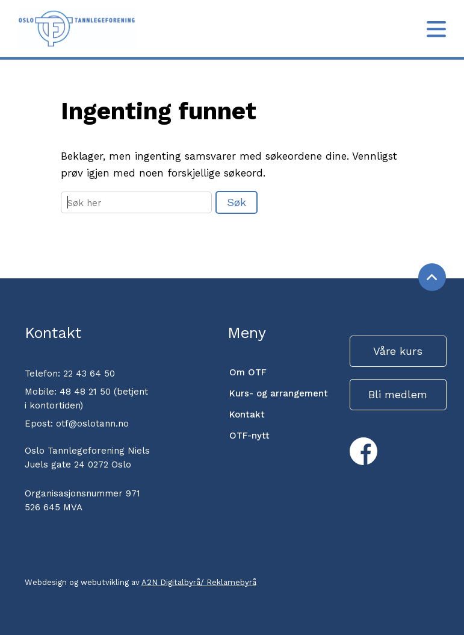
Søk (236, 202)
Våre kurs (397, 351)
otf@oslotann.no (92, 423)
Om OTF (248, 372)
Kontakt (247, 414)
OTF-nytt (249, 435)
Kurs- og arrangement (278, 393)
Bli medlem (397, 394)
